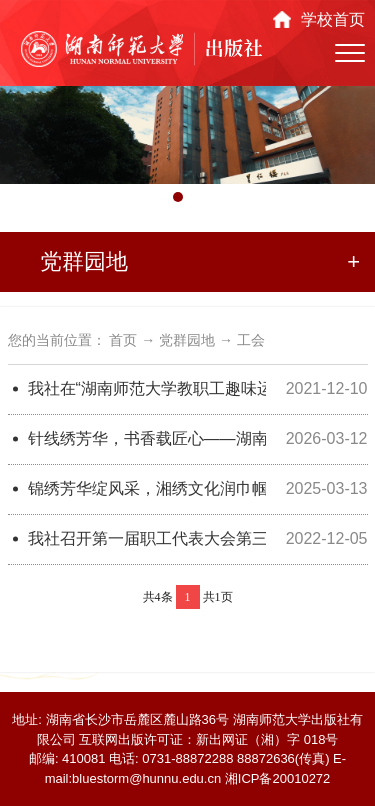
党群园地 (187, 340)
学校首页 (333, 19)
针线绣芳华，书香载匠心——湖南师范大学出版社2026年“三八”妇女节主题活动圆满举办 (147, 438)
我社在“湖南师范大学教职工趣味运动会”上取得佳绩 (147, 388)
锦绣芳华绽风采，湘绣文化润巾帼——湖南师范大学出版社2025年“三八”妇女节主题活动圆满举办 (147, 488)
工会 (251, 340)
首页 (123, 340)
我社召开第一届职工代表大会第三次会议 (147, 538)
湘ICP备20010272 (278, 778)
